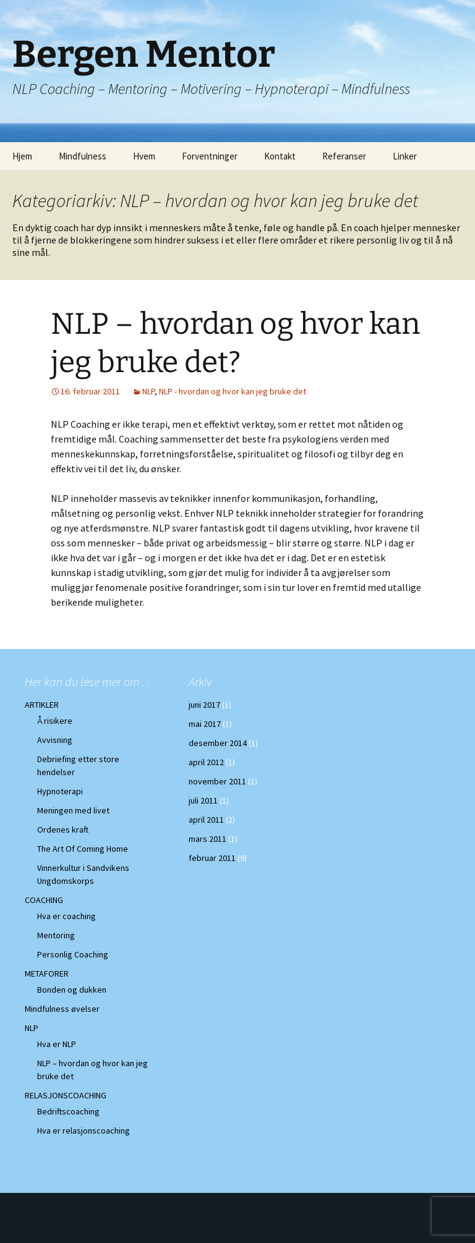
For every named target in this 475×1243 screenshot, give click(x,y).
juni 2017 (204, 704)
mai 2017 (205, 723)
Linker (405, 156)
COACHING (44, 900)
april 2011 (206, 819)
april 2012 (206, 762)
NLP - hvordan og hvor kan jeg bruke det (232, 391)
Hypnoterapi (60, 791)
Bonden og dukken (71, 989)
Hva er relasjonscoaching (83, 1130)
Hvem (144, 156)
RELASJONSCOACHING (65, 1095)
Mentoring (56, 935)
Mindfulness (82, 156)
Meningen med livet (73, 810)
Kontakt (280, 156)
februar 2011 (212, 857)
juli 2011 (203, 800)
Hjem (22, 156)
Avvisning (54, 739)
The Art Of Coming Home (82, 848)
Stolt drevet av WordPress (237, 1217)
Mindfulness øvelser (62, 1008)
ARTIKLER (42, 704)
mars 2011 (207, 838)
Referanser (344, 156)
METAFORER (47, 973)
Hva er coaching (66, 916)
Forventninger (210, 156)
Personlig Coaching (72, 954)
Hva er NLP (56, 1044)
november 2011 (217, 781)
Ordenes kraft (62, 829)
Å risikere (54, 720)
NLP (148, 391)
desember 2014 (218, 743)
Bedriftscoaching (68, 1111)
